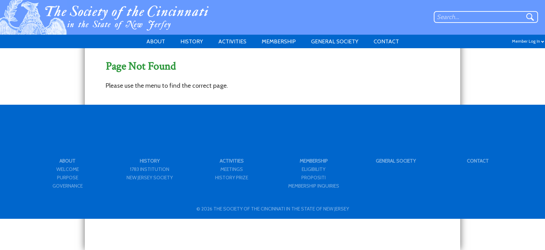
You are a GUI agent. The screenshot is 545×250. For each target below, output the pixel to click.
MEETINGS (231, 169)
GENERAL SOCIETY (334, 41)
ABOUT (155, 41)
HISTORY (191, 41)
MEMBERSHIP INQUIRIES (313, 186)
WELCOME (67, 169)
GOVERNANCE (67, 186)
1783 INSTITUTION (149, 169)
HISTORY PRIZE (231, 177)
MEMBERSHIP (279, 41)
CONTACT (386, 41)
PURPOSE (67, 177)
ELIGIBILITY (313, 169)
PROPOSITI (313, 177)
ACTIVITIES (232, 41)
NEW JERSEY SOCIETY (150, 177)
